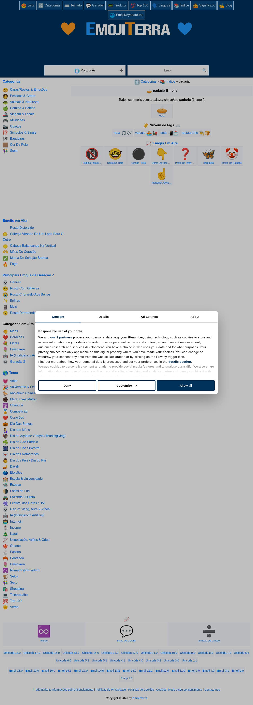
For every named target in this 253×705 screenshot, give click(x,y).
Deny (67, 385)
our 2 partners (61, 337)
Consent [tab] (58, 316)
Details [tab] (104, 316)
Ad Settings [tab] (149, 316)
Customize (127, 385)
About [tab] (195, 316)
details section (179, 361)
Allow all (186, 385)
